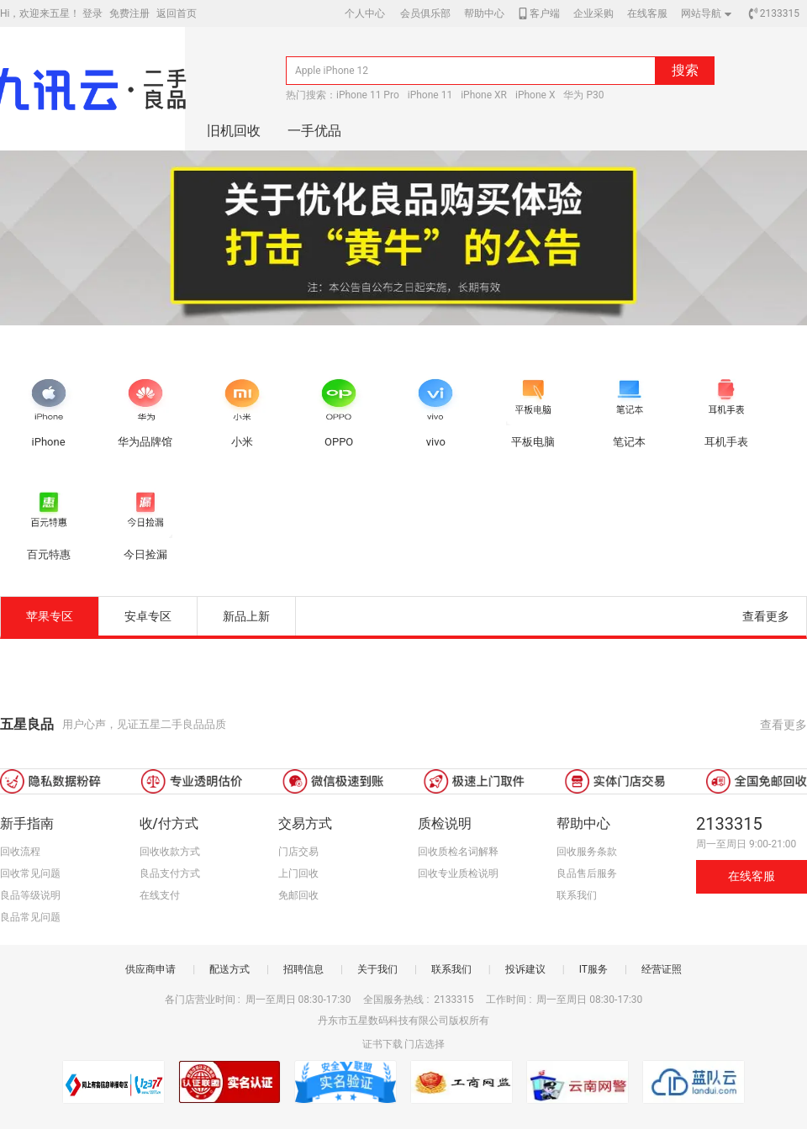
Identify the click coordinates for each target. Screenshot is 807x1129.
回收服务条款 (586, 851)
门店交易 (298, 851)
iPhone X (535, 95)
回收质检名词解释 (458, 851)
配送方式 (229, 969)
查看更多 (765, 616)
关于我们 (377, 969)
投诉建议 (525, 969)
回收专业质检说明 (458, 873)
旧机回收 (234, 131)
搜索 (685, 70)
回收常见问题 (30, 873)
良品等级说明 (30, 895)
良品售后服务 (586, 873)
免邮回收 (298, 895)
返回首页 (176, 13)
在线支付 (160, 895)
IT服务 (593, 969)
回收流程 (20, 851)
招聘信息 (303, 969)
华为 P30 (583, 95)
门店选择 (424, 1044)
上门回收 (298, 873)
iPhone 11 (430, 95)
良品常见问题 (30, 917)
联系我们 (576, 895)
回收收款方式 (170, 851)
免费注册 (129, 13)
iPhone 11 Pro (367, 95)
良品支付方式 (170, 873)
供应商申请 (150, 969)
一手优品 (314, 131)
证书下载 (382, 1044)
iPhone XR (484, 95)
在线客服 (751, 876)
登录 (92, 13)
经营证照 (661, 969)
